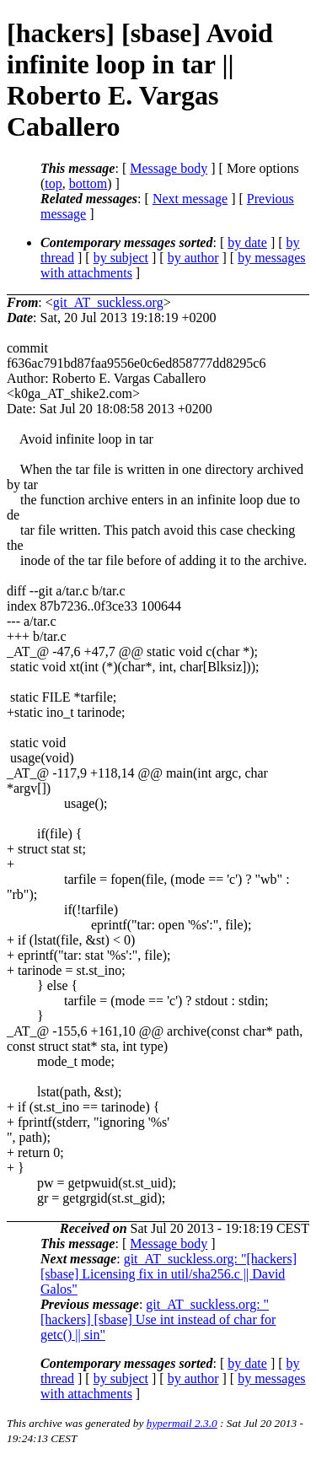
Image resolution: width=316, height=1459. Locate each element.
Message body (168, 168)
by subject (121, 257)
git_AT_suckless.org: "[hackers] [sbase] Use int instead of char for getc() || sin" (158, 1319)
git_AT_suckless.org (108, 302)
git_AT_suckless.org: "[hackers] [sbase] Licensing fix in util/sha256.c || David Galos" (168, 1274)
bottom (88, 183)
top (53, 183)
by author (193, 257)
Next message (190, 198)
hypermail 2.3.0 (182, 1423)
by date (247, 242)
